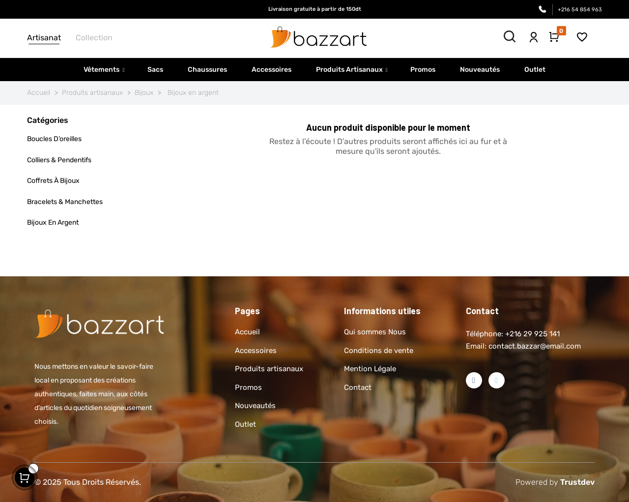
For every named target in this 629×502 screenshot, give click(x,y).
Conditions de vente (378, 350)
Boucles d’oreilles (54, 139)
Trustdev (577, 482)
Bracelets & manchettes (65, 202)
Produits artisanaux (269, 368)
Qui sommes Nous (375, 331)
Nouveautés (255, 405)
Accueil (247, 331)
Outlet (245, 424)
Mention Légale (370, 368)
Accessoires (256, 350)
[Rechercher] (388, 183)
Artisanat (44, 37)
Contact (358, 387)
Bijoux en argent (53, 222)
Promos (248, 387)
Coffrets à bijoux (53, 181)
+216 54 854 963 (580, 9)
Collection (94, 37)
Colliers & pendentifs (59, 160)
